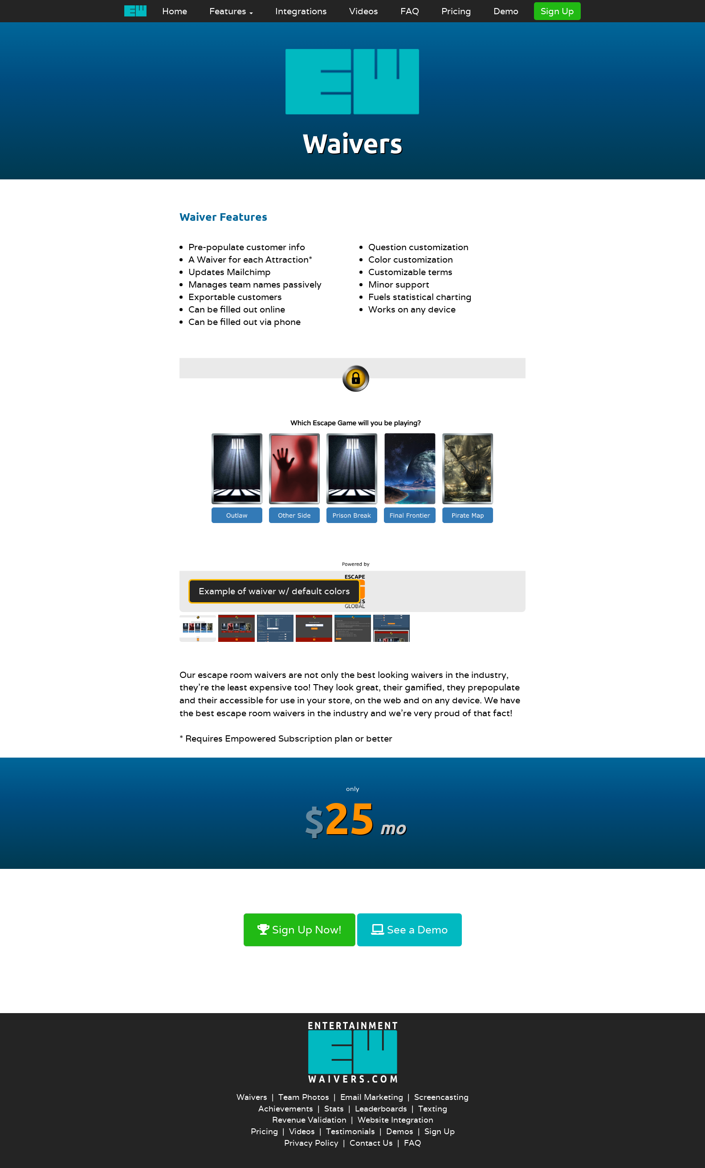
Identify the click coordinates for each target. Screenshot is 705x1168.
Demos (399, 1131)
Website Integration (395, 1120)
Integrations (301, 11)
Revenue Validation (309, 1120)
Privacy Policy (311, 1143)
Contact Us (371, 1143)
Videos (363, 11)
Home (174, 11)
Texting (432, 1108)
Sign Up (557, 11)
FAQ (409, 11)
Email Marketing (371, 1097)
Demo (505, 11)
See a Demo (409, 930)
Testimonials (350, 1131)
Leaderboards (381, 1108)
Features (231, 11)
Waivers (251, 1097)
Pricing (456, 11)
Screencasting (441, 1097)
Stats (334, 1108)
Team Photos (303, 1097)
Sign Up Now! (299, 930)
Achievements (285, 1108)
